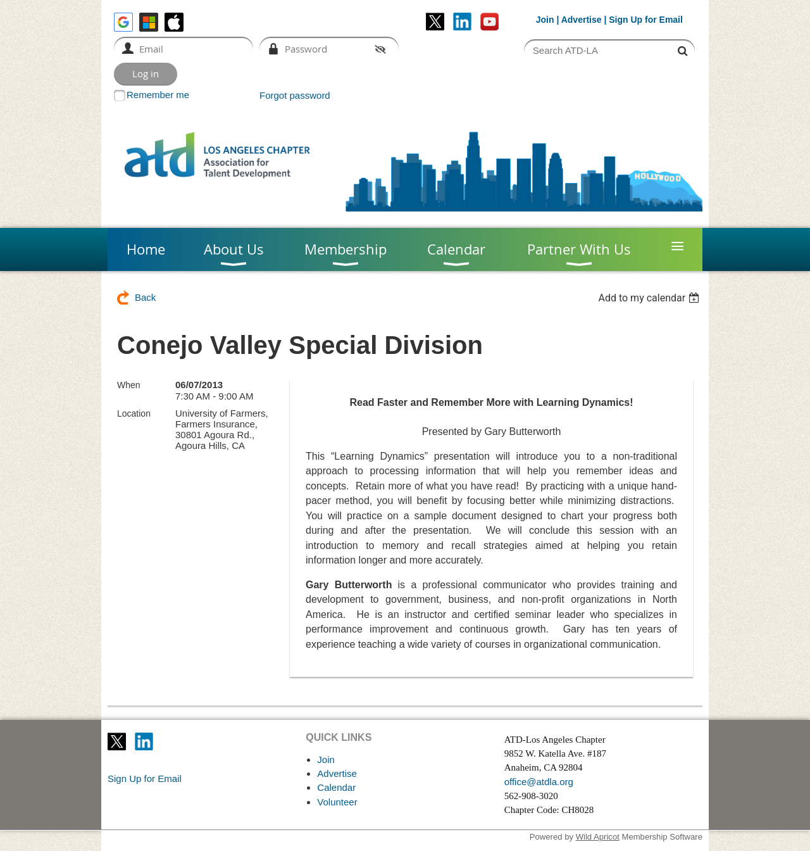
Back (145, 297)
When (128, 385)
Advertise (581, 20)
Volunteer (337, 802)
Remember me (158, 94)
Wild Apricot (598, 837)
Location (134, 413)
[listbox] (650, 298)
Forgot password (294, 95)
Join (545, 20)
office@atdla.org (538, 781)
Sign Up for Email (145, 778)
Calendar (336, 787)
